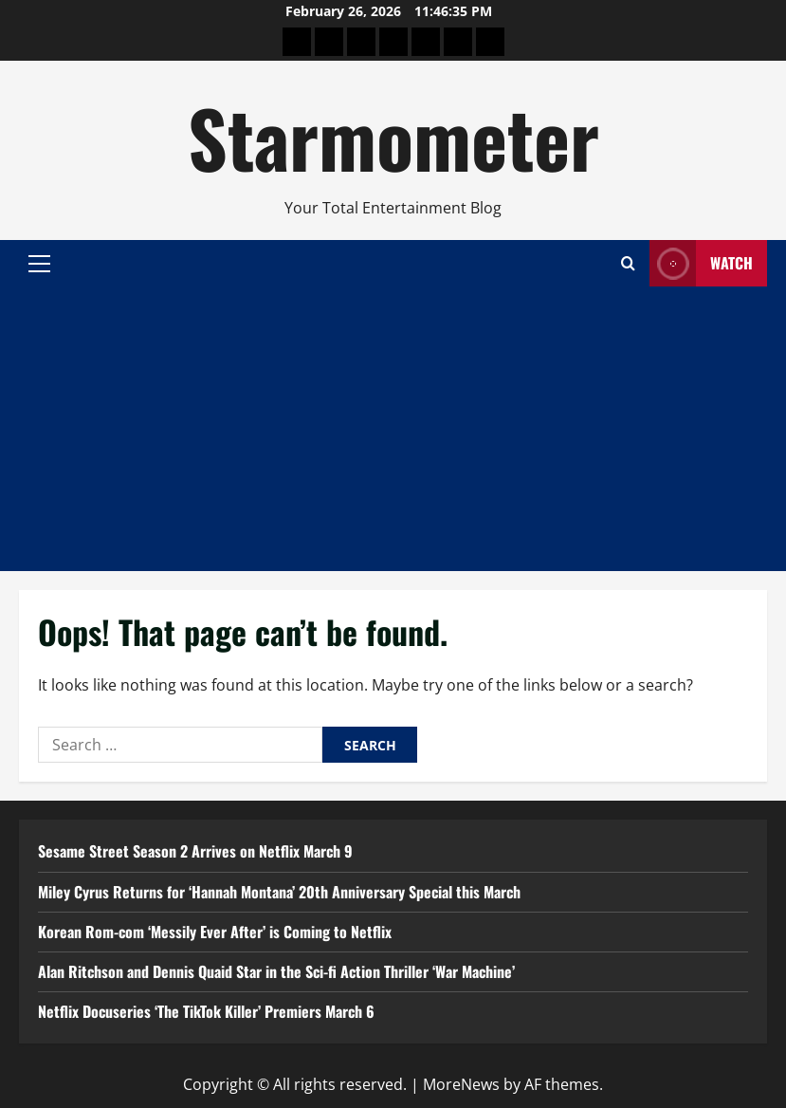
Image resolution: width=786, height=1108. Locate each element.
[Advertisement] (393, 429)
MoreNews (461, 1084)
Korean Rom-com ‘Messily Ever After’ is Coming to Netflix (215, 931)
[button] (39, 263)
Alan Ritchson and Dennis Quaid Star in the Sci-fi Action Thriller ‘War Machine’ (276, 971)
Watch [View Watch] (701, 263)
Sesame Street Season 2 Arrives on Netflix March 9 (195, 851)
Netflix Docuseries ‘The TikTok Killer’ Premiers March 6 (206, 1011)
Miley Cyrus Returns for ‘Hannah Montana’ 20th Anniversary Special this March (279, 891)
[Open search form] (628, 263)
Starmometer (393, 137)
